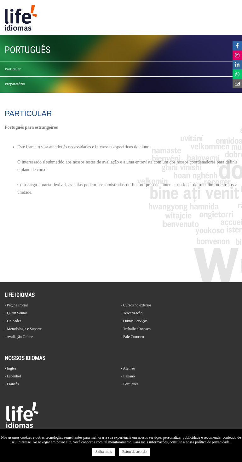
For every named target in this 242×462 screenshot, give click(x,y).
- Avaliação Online (19, 337)
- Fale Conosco (132, 337)
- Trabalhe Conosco (136, 329)
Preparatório (15, 83)
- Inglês (10, 368)
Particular (13, 69)
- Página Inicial (16, 305)
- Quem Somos (16, 313)
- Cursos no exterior (136, 305)
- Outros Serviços (134, 321)
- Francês (12, 384)
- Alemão (128, 368)
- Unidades (13, 321)
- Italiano (128, 376)
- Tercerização (131, 313)
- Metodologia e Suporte (23, 329)
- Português (129, 384)
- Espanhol (13, 376)
